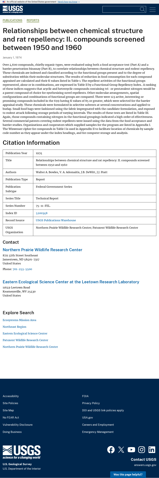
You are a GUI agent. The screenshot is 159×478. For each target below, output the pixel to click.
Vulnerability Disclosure (18, 424)
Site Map (8, 410)
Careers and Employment (98, 424)
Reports (33, 20)
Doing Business (12, 432)
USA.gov (87, 417)
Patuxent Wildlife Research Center (25, 340)
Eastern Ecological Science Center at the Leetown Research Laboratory (71, 281)
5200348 (41, 213)
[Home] (13, 12)
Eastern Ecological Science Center (25, 333)
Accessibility (11, 396)
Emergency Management (98, 432)
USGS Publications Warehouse (56, 220)
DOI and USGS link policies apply (103, 410)
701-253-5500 (22, 269)
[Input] (124, 9)
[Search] (142, 9)
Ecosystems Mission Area (19, 320)
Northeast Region (14, 326)
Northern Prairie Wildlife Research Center (42, 249)
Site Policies (10, 403)
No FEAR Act (11, 417)
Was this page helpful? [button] (128, 474)
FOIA (85, 396)
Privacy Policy (91, 403)
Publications (12, 20)
